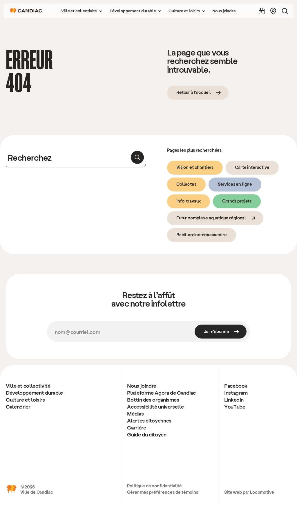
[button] (82, 10)
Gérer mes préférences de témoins (162, 492)
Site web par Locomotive (249, 492)
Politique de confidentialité (154, 485)
